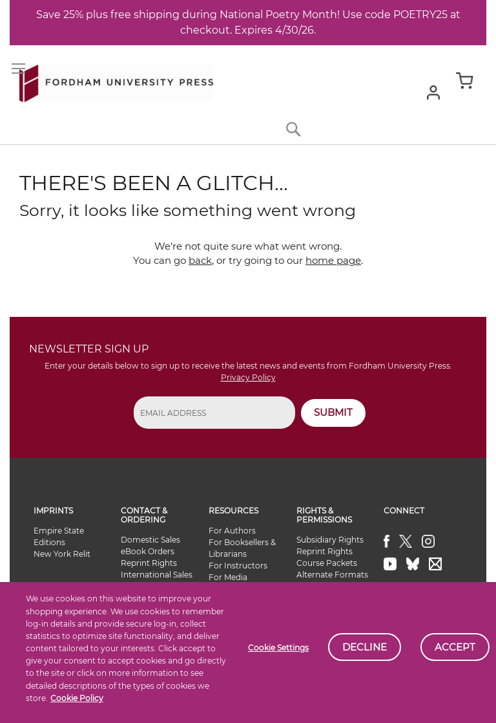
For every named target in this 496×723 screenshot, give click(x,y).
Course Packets (326, 563)
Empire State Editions (59, 536)
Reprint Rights (149, 563)
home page (333, 260)
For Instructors (238, 565)
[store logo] (116, 80)
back (200, 260)
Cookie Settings (278, 648)
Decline (364, 647)
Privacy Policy (248, 377)
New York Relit (62, 554)
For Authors (232, 530)
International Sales (156, 574)
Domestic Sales (150, 540)
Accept (455, 647)
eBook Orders (147, 551)
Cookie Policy (76, 698)
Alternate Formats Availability (332, 580)
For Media (228, 577)
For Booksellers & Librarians (242, 548)
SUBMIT (333, 412)
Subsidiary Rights (330, 540)
